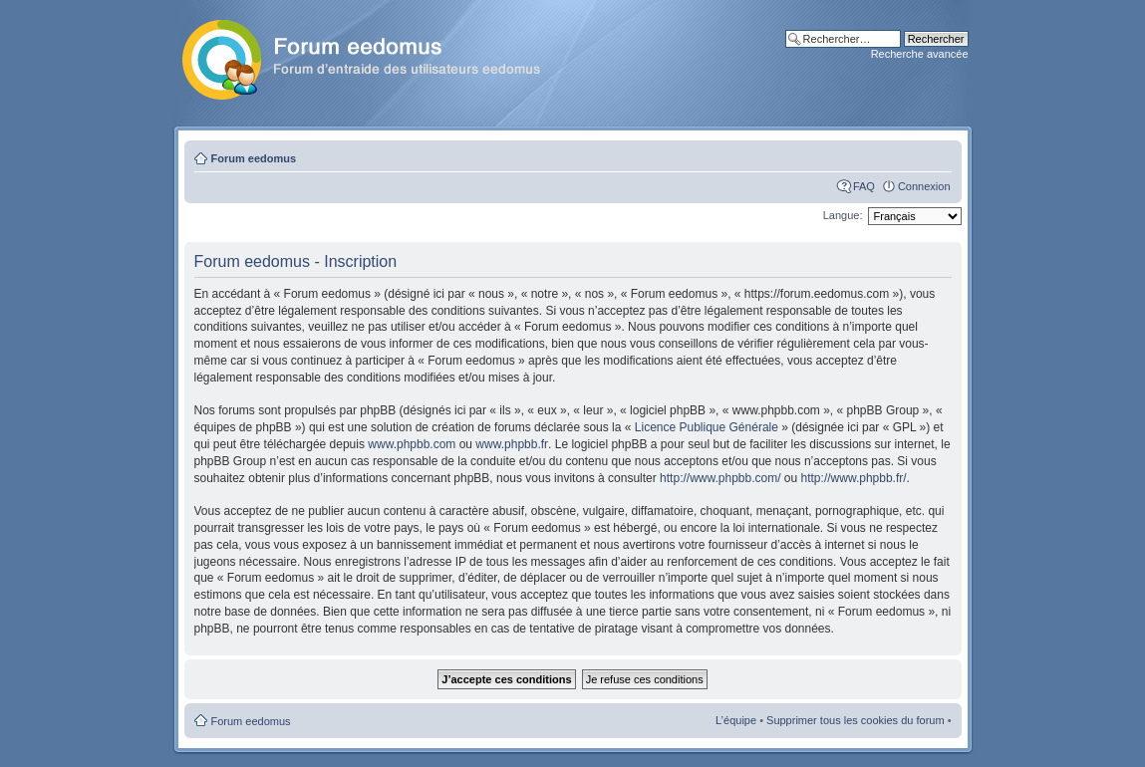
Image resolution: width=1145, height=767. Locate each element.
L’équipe (736, 720)
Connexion (924, 186)
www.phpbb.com (411, 444)
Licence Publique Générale (706, 427)
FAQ (864, 186)
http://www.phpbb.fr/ (854, 478)
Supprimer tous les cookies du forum (855, 720)
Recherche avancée (920, 54)
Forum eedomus (254, 158)
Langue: (843, 215)
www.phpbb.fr (511, 444)
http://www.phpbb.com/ (720, 478)
